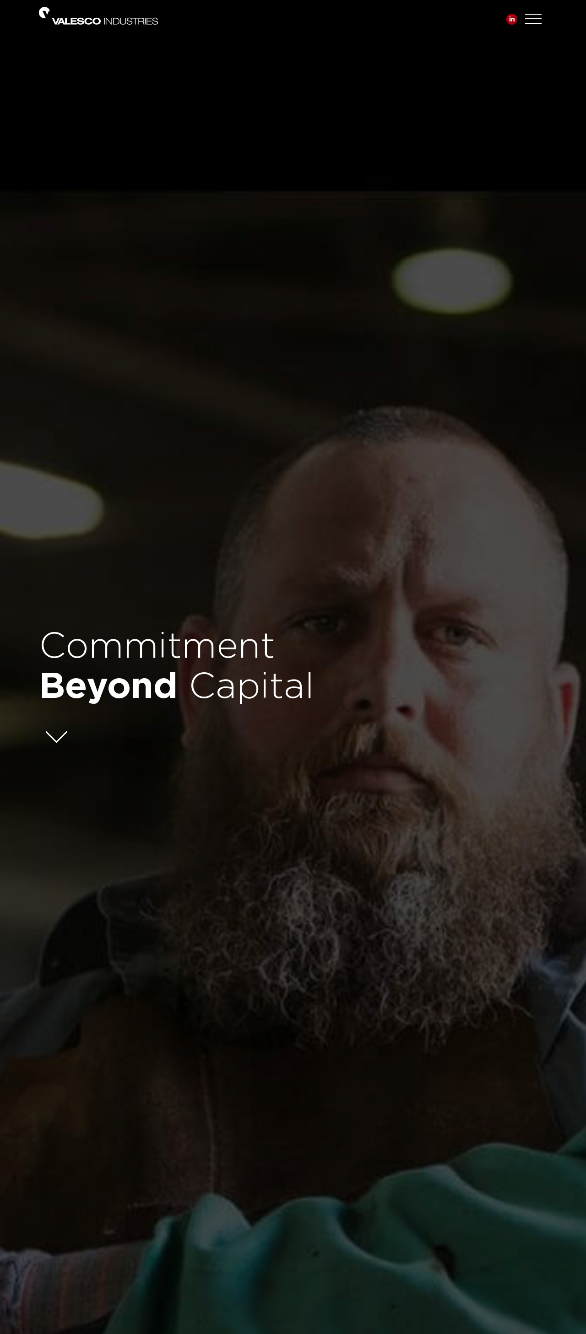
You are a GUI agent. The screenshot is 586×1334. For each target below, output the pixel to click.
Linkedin (511, 19)
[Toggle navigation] (533, 17)
